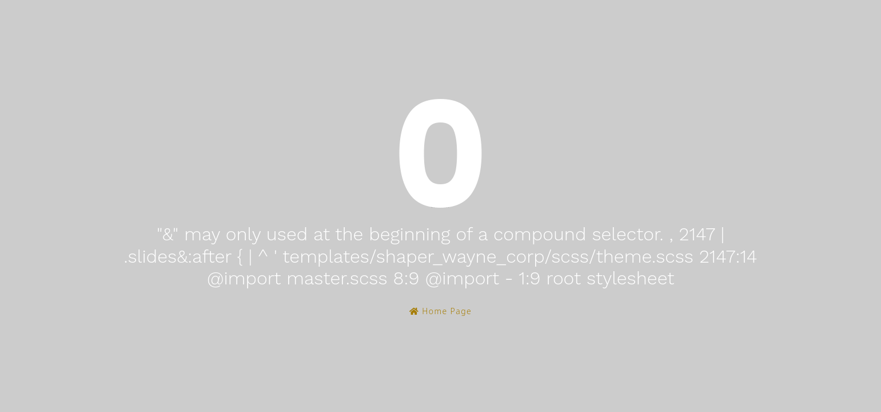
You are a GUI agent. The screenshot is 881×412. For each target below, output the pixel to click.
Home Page (440, 311)
